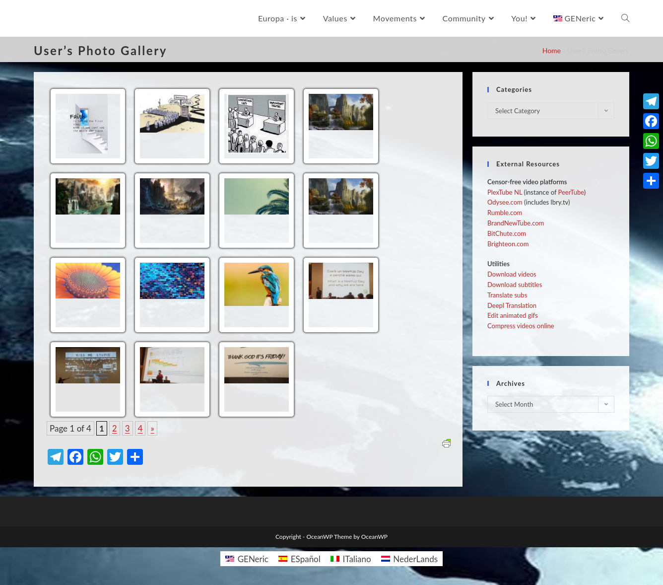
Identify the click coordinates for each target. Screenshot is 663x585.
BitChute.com (506, 233)
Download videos (511, 274)
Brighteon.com (508, 244)
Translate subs (507, 295)
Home (551, 50)
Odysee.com (505, 202)
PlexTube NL (504, 192)
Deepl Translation (511, 305)
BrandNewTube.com (515, 223)
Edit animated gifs (512, 315)
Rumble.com (504, 213)
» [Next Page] (152, 428)
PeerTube (571, 192)
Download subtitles (514, 285)
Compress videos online (520, 326)
